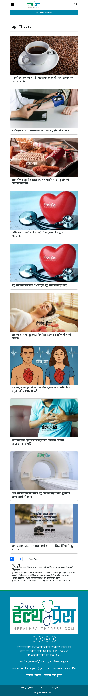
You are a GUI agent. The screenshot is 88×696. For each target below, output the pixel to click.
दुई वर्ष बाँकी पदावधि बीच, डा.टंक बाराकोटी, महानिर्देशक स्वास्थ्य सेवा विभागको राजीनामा (43, 569)
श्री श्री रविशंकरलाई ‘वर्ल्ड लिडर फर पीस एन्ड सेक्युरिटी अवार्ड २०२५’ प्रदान (41, 575)
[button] (12, 4)
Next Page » (34, 559)
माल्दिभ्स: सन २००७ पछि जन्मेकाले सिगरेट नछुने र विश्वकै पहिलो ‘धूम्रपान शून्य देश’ (44, 573)
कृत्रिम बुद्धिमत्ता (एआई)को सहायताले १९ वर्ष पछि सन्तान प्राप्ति (36, 578)
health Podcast (44, 13)
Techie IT (50, 692)
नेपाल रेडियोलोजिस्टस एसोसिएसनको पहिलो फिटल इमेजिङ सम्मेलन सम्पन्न (41, 581)
